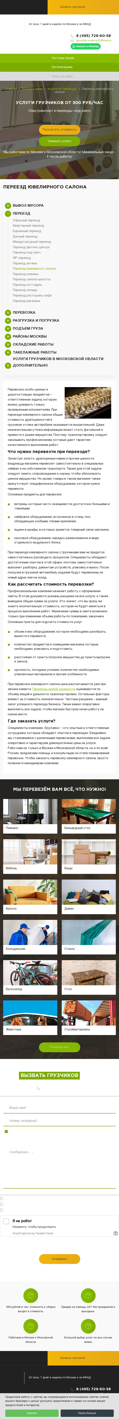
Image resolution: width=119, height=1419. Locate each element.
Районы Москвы (30, 336)
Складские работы (33, 344)
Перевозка (24, 312)
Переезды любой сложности (53, 689)
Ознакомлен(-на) (45, 1210)
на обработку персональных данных (55, 1204)
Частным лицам (62, 58)
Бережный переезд (27, 231)
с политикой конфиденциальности (58, 1210)
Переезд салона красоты (32, 279)
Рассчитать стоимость (59, 129)
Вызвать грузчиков (72, 7)
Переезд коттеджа (27, 284)
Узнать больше (87, 1413)
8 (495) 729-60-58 (93, 36)
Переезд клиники (25, 274)
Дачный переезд (25, 236)
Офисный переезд (26, 220)
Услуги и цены (32, 88)
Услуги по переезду (62, 88)
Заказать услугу (59, 141)
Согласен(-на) (44, 1204)
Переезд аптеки (25, 263)
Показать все (59, 1047)
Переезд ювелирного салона (34, 268)
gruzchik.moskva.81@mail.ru (93, 40)
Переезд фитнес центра (31, 247)
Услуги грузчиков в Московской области (58, 359)
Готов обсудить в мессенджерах (31, 1199)
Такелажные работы (34, 352)
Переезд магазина (26, 301)
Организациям (61, 67)
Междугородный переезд (32, 241)
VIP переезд (22, 258)
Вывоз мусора (28, 205)
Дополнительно (30, 365)
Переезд (21, 213)
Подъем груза (28, 328)
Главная (11, 88)
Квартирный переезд (28, 225)
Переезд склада (25, 290)
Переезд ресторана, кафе (32, 295)
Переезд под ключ (27, 252)
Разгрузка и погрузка (36, 320)
